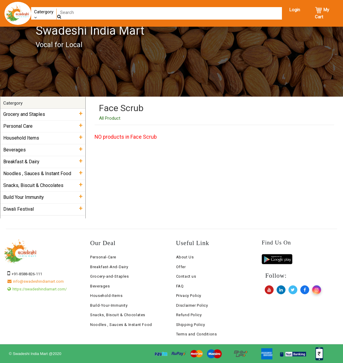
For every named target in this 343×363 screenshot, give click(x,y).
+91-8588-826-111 (24, 274)
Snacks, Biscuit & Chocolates (117, 315)
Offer (181, 267)
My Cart (322, 13)
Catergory (43, 14)
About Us (185, 257)
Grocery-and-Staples (109, 276)
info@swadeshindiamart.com (35, 281)
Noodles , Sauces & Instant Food (121, 324)
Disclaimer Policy (192, 305)
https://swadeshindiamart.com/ (37, 289)
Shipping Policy (190, 324)
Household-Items (106, 295)
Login (294, 9)
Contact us (186, 276)
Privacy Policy (188, 295)
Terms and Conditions (196, 334)
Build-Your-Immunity (108, 305)
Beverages (100, 286)
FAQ (180, 286)
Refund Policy (189, 315)
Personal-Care (103, 257)
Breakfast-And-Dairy (109, 267)
